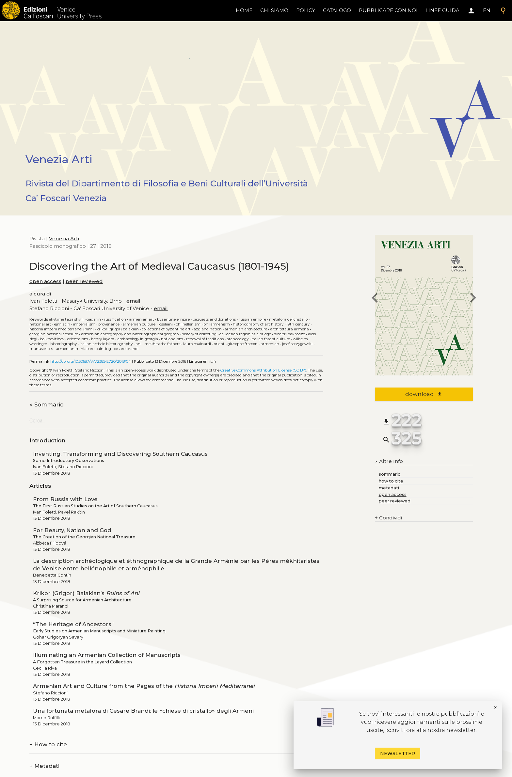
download (423, 394)
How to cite (48, 744)
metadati (389, 487)
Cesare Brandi (126, 348)
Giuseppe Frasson (243, 343)
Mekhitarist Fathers (162, 343)
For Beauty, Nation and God (72, 530)
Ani (138, 343)
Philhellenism (188, 324)
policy (305, 10)
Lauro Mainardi (197, 343)
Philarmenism (216, 324)
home (244, 10)
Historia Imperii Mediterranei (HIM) (61, 329)
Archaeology (237, 339)
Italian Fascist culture (270, 339)
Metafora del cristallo (288, 319)
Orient (219, 343)
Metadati (44, 766)
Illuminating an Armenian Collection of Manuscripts (107, 655)
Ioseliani (165, 324)
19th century (298, 324)
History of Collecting (199, 334)
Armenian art (141, 319)
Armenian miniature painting (83, 348)
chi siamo (274, 10)
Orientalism (77, 339)
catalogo (337, 10)
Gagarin (94, 319)
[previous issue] (375, 299)
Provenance (109, 324)
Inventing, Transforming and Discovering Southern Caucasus (120, 454)
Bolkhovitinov (52, 339)
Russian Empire (252, 319)
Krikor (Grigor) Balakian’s (86, 593)
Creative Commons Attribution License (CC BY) (263, 370)
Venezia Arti (64, 238)
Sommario (46, 405)
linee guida (442, 10)
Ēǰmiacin (62, 324)
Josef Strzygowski (297, 343)
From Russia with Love (65, 499)
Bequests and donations (214, 319)
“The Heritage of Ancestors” (73, 624)
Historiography (63, 343)
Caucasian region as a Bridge (245, 334)
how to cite (391, 481)
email (133, 301)
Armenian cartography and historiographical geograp (130, 334)
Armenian (270, 343)
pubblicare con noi (388, 10)
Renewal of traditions (205, 339)
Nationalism (172, 339)
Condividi (388, 518)
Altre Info (389, 461)
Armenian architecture (246, 329)
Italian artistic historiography (106, 343)
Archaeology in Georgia (137, 339)
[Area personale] (471, 11)
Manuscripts (41, 348)
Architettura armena (289, 329)
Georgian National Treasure (53, 334)
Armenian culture (138, 324)
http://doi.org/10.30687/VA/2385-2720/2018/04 (90, 361)
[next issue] (473, 299)
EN (486, 10)
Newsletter (397, 753)
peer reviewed (84, 281)
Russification (115, 319)
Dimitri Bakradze (289, 334)
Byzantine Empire (173, 319)
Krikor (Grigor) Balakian (118, 329)
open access (45, 281)
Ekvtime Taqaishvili (66, 319)
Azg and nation (208, 329)
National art (40, 324)
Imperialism (84, 324)
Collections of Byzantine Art (166, 329)
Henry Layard (102, 339)
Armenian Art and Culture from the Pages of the (144, 686)
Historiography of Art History (258, 324)
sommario (390, 474)
